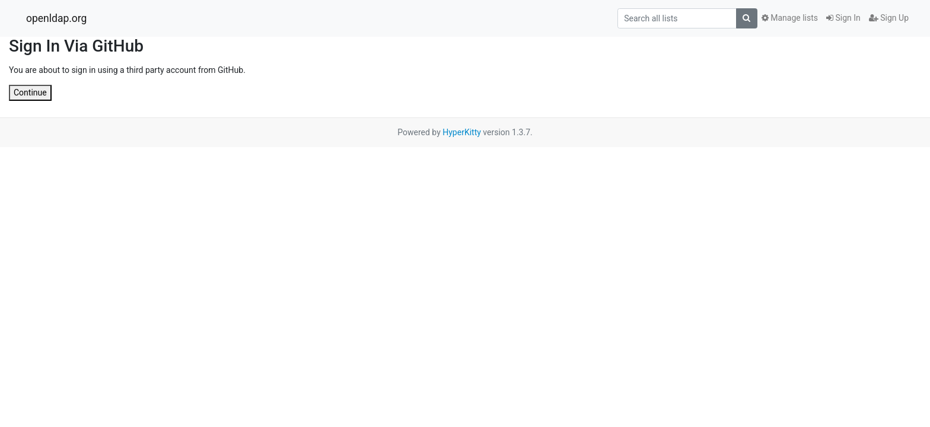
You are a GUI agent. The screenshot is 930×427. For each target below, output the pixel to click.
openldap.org (56, 18)
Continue (30, 92)
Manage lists (790, 18)
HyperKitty (461, 132)
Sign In (843, 18)
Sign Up (889, 18)
